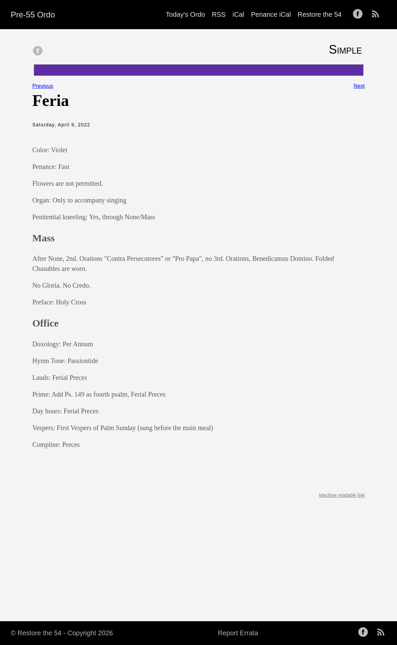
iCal (238, 14)
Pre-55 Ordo (33, 14)
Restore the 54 (319, 14)
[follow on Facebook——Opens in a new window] (359, 14)
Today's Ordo (185, 14)
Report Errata (238, 633)
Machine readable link (342, 495)
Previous (42, 86)
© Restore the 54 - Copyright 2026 (62, 633)
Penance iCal (271, 14)
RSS (219, 14)
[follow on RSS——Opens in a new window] (377, 14)
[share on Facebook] (37, 51)
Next (359, 86)
